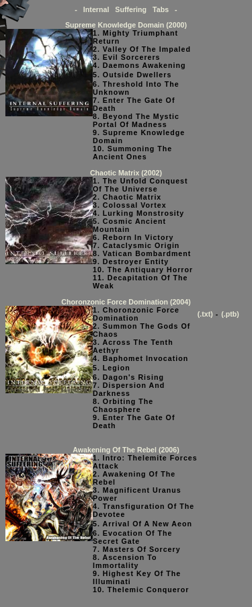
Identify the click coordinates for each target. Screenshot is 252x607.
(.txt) (205, 314)
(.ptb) (230, 314)
